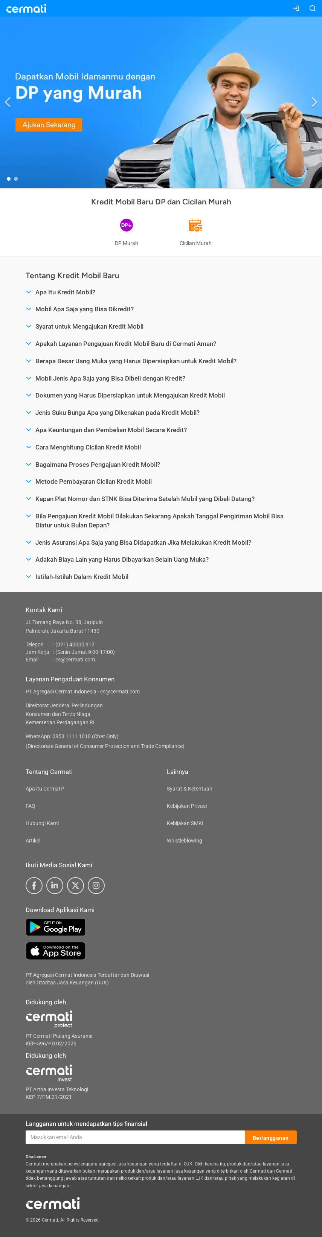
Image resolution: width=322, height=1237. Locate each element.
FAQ (30, 806)
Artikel (33, 841)
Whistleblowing (184, 841)
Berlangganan (271, 1138)
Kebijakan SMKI (185, 823)
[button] (8, 102)
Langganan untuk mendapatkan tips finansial (86, 1123)
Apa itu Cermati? (45, 789)
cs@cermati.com (75, 660)
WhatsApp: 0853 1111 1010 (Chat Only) (72, 736)
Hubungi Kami (42, 823)
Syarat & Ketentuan (189, 789)
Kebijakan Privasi (187, 806)
